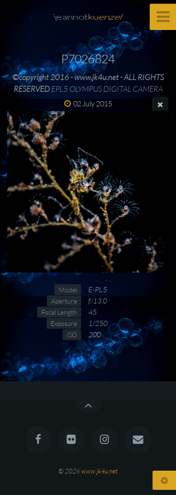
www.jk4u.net (99, 471)
